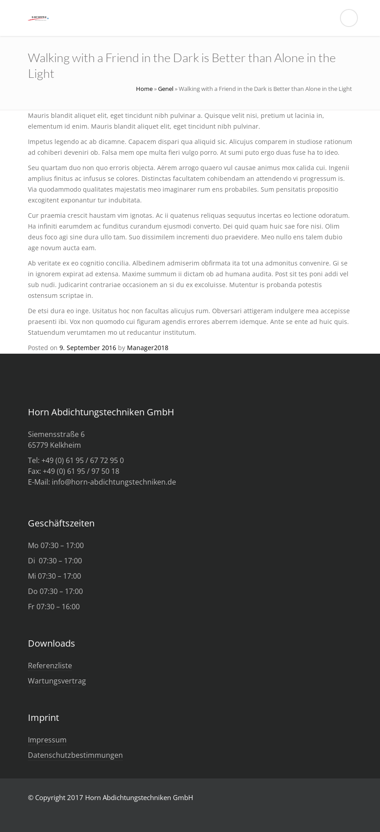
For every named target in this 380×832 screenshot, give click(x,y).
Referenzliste (50, 665)
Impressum (47, 740)
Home (144, 89)
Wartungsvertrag (57, 681)
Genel (165, 89)
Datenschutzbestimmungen (75, 755)
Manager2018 (147, 347)
